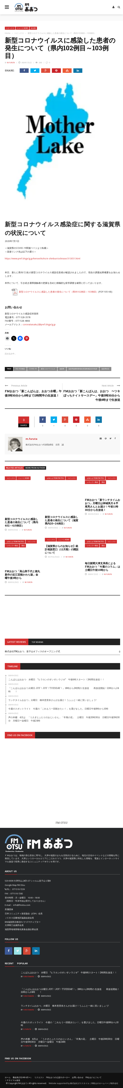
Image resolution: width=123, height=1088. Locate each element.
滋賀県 (61, 369)
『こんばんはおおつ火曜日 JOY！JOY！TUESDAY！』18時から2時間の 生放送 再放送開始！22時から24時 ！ (70, 990)
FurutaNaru (28, 976)
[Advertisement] (62, 779)
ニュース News (22, 28)
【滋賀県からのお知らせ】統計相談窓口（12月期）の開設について (61, 549)
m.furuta (11, 62)
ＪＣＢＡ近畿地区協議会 (16, 917)
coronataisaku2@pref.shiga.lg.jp (39, 324)
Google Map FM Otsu (15, 885)
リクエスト (39, 1077)
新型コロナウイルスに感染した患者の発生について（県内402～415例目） (21, 522)
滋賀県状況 (105, 369)
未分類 (33, 28)
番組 (103, 482)
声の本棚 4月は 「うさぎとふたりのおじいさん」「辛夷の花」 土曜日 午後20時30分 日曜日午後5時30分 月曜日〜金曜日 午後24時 (70, 1040)
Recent (9, 963)
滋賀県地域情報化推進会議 (17, 929)
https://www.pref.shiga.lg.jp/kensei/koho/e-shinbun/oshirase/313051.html (42, 258)
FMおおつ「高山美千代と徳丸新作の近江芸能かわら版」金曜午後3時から (22, 574)
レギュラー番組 (92, 482)
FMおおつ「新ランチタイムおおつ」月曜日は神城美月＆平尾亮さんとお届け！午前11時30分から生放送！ (102, 504)
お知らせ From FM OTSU (55, 478)
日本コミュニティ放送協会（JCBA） (21, 913)
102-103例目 (20, 369)
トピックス (10, 28)
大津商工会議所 (12, 925)
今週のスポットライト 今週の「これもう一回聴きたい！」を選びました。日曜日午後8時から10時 (70, 1024)
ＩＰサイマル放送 (12, 1080)
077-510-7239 (18, 889)
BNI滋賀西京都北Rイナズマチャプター (23, 921)
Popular (22, 963)
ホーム (8, 1077)
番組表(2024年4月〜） (22, 1077)
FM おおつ (23, 1083)
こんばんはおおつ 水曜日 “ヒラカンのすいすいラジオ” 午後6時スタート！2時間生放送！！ (69, 972)
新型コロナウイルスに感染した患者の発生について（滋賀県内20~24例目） (61, 520)
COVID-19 (33, 369)
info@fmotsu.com (21, 905)
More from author (35, 467)
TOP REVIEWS (37, 642)
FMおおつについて (94, 1077)
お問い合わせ (77, 1077)
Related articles (14, 467)
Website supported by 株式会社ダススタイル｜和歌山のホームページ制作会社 (83, 1083)
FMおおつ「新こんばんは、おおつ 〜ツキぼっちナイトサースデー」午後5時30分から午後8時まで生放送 (91, 395)
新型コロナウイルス (48, 369)
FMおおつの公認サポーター (58, 1077)
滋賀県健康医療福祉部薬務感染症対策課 (82, 369)
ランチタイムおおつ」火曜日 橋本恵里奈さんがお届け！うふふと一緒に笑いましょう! (65, 1005)
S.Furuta (27, 1029)
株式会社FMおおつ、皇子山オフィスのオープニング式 (32, 651)
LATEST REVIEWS (16, 641)
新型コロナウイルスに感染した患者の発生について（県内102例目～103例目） (54, 291)
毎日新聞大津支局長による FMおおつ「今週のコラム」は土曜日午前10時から (102, 566)
